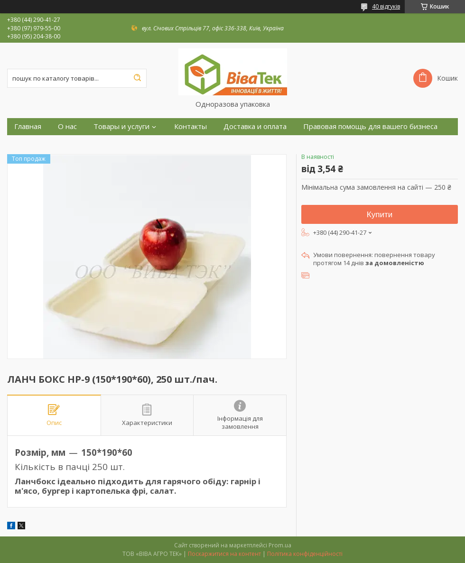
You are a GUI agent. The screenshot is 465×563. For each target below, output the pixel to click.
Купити (379, 214)
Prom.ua (280, 545)
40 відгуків (386, 6)
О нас (67, 126)
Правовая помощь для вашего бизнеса (370, 126)
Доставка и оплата (255, 126)
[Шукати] (137, 78)
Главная (27, 126)
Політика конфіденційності (305, 554)
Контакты (190, 126)
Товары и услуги (121, 126)
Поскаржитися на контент (224, 554)
